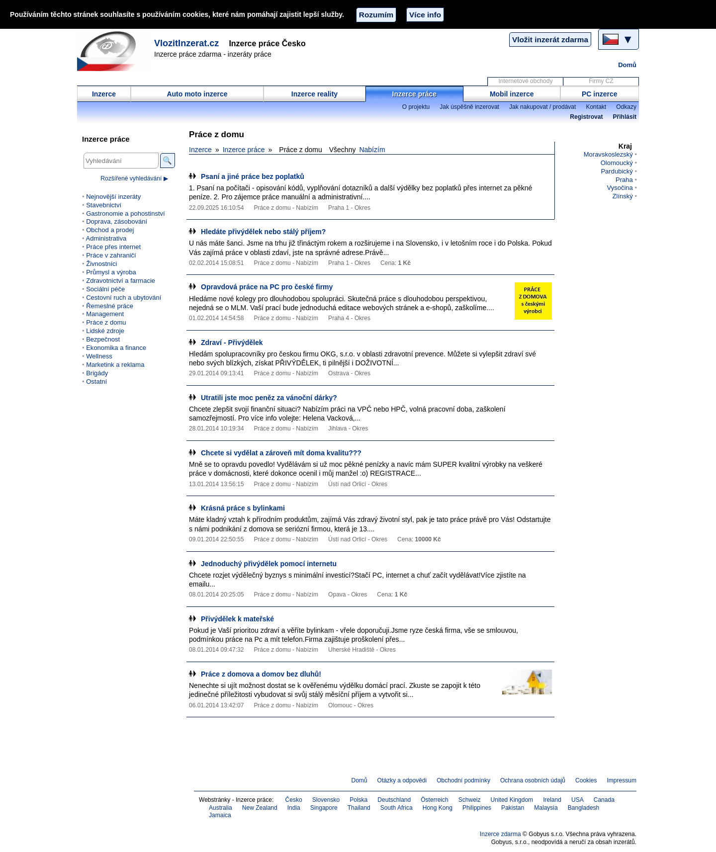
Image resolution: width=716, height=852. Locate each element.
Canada (604, 799)
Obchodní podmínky (463, 780)
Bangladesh (584, 807)
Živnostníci (101, 263)
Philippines (476, 807)
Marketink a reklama (115, 364)
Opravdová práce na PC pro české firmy (267, 287)
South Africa (396, 807)
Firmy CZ (601, 81)
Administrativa (106, 238)
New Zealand (259, 807)
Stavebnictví (103, 205)
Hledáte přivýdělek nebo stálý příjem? (263, 232)
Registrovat (586, 116)
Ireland (552, 799)
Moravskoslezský (608, 154)
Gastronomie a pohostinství (125, 213)
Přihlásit (624, 116)
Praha (624, 179)
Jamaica (220, 815)
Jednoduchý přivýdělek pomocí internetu (269, 564)
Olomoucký (617, 163)
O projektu (416, 106)
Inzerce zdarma (500, 834)
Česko (293, 799)
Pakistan (512, 807)
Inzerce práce (414, 94)
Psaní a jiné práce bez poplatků (252, 176)
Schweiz (469, 799)
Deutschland (394, 799)
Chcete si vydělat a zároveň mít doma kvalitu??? (281, 453)
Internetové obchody (525, 81)
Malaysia (545, 807)
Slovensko (326, 799)
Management (105, 314)
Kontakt (596, 106)
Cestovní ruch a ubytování (123, 297)
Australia (220, 807)
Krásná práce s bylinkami (243, 508)
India (293, 807)
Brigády (97, 373)
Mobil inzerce (512, 94)
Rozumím (376, 14)
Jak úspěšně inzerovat (469, 106)
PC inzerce (600, 94)
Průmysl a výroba (111, 272)
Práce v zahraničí (111, 255)
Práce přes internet (113, 247)
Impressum (622, 780)
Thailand (359, 807)
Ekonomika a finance (116, 347)
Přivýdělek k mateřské (237, 619)
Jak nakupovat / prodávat (542, 106)
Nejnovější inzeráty (113, 196)
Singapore (324, 807)
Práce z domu (106, 322)
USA (577, 799)
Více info (425, 14)
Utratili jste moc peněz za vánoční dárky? (269, 398)
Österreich (434, 799)
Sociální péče (105, 289)
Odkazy (626, 106)
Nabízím (372, 150)
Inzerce (104, 94)
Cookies (586, 780)
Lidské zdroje (105, 331)
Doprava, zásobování (116, 221)
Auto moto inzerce (197, 94)
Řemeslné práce (109, 306)
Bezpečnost (103, 339)
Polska (358, 799)
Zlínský (623, 196)
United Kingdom (512, 799)
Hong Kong (437, 807)
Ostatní (96, 381)
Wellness (99, 356)
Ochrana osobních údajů (532, 780)
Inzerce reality (314, 94)
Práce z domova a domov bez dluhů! (261, 674)
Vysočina (619, 187)
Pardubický (616, 171)
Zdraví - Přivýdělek (232, 342)
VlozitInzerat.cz (186, 43)
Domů (627, 65)
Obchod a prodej (110, 230)
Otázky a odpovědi (402, 780)
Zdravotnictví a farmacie (120, 280)
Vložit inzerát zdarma (550, 39)
